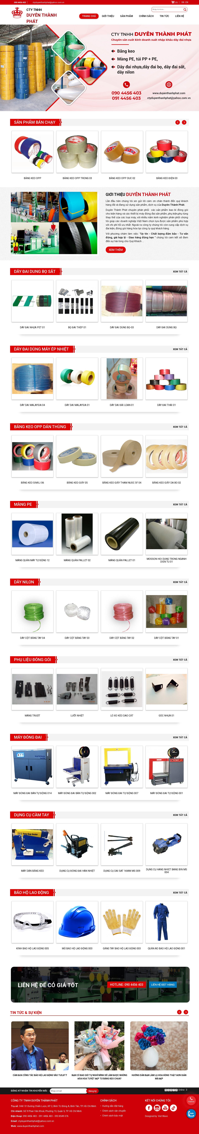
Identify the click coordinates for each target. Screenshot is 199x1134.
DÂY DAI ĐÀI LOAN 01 (122, 405)
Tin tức (164, 16)
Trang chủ (89, 16)
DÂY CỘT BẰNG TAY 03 (77, 638)
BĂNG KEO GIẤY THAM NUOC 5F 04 (121, 482)
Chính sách (146, 16)
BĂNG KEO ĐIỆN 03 (167, 178)
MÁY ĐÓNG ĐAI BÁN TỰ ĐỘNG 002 (77, 793)
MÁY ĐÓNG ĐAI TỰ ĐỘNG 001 (166, 793)
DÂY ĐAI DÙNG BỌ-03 (122, 327)
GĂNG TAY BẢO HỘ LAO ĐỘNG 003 (122, 948)
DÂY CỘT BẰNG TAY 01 (166, 638)
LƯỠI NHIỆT (77, 715)
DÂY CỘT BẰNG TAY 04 (32, 638)
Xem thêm (116, 249)
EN (186, 2)
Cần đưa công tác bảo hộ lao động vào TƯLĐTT (40, 1075)
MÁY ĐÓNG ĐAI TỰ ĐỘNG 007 (121, 793)
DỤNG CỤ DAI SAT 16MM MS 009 (121, 871)
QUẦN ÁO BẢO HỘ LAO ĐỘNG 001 (166, 948)
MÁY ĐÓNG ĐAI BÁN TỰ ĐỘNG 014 (32, 793)
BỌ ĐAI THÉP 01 (77, 327)
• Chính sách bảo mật (111, 1115)
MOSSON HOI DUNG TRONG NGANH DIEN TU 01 (166, 560)
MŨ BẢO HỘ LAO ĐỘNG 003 (77, 948)
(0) (176, 2)
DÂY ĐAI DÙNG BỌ (166, 327)
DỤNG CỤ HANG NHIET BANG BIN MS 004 (166, 871)
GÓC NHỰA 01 (166, 715)
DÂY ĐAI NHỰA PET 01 (32, 327)
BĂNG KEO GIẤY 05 (77, 482)
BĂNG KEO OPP (32, 178)
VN (182, 2)
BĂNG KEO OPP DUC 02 (122, 178)
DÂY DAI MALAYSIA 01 (77, 405)
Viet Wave (163, 1116)
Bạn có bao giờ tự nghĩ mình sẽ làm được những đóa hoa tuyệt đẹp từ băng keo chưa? (99, 1077)
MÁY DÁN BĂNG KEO (32, 871)
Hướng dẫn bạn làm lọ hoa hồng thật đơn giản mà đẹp (159, 1077)
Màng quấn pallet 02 (77, 560)
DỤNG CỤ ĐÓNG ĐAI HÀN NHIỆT (77, 871)
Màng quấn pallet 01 (121, 560)
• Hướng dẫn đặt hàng (111, 1106)
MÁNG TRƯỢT (32, 715)
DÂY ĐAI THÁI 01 (166, 405)
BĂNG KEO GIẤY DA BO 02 (166, 482)
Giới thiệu (108, 16)
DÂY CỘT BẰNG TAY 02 (121, 638)
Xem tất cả (180, 271)
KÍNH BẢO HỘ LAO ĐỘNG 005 (32, 948)
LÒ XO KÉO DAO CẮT (121, 715)
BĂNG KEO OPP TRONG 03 (77, 178)
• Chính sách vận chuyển (113, 1110)
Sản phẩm (126, 16)
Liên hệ (179, 16)
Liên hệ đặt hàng (163, 984)
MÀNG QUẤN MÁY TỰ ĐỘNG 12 (32, 560)
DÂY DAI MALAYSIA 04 (32, 405)
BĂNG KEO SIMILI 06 (32, 482)
